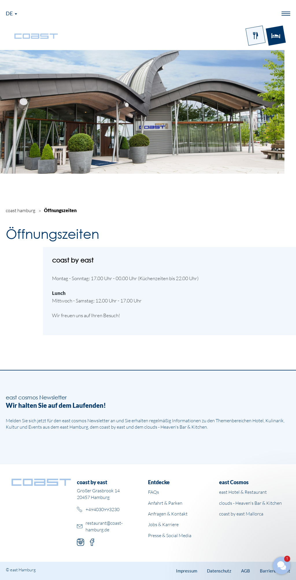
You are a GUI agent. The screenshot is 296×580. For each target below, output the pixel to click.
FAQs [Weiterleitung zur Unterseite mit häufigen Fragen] (153, 492)
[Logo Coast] (36, 35)
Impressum (186, 570)
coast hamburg (20, 210)
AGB (245, 570)
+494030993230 (102, 509)
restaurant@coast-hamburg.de (104, 526)
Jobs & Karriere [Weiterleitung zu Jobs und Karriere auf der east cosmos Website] (163, 524)
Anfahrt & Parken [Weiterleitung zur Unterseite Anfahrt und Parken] (165, 503)
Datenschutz (219, 570)
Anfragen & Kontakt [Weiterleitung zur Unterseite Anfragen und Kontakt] (168, 514)
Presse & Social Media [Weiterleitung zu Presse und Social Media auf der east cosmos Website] (169, 535)
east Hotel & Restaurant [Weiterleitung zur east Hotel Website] (243, 492)
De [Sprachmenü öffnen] (9, 13)
